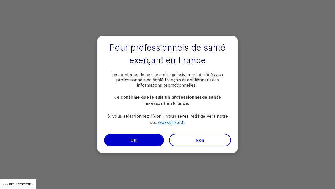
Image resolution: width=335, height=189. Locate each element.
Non (200, 140)
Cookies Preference (18, 184)
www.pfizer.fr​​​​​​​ (171, 122)
